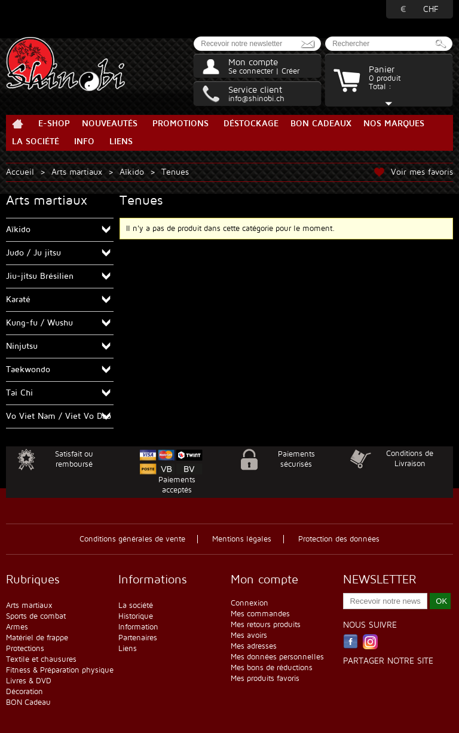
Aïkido (132, 172)
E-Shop (54, 123)
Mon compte (253, 62)
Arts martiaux (76, 172)
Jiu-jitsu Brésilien (40, 276)
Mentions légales (241, 539)
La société (35, 141)
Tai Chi (19, 392)
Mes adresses (254, 646)
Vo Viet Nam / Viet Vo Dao (58, 416)
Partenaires (137, 638)
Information (138, 627)
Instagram (370, 641)
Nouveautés (109, 123)
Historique (135, 616)
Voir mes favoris (422, 172)
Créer (290, 71)
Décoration (24, 692)
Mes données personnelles (277, 657)
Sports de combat (36, 616)
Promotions (180, 123)
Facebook (350, 641)
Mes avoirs (249, 635)
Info (84, 141)
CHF (431, 9)
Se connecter (250, 71)
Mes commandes (260, 614)
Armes (17, 627)
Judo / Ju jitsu (33, 252)
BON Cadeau (28, 702)
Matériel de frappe (37, 638)
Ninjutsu (22, 346)
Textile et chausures (41, 659)
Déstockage (251, 123)
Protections (25, 648)
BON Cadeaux (320, 123)
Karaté (18, 299)
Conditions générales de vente (132, 539)
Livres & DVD (28, 681)
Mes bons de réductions (272, 668)
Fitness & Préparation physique (60, 670)
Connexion (249, 603)
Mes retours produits (266, 625)
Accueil (17, 124)
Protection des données (339, 539)
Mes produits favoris (265, 678)
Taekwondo (28, 369)
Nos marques (393, 123)
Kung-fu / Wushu (39, 322)
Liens (121, 141)
